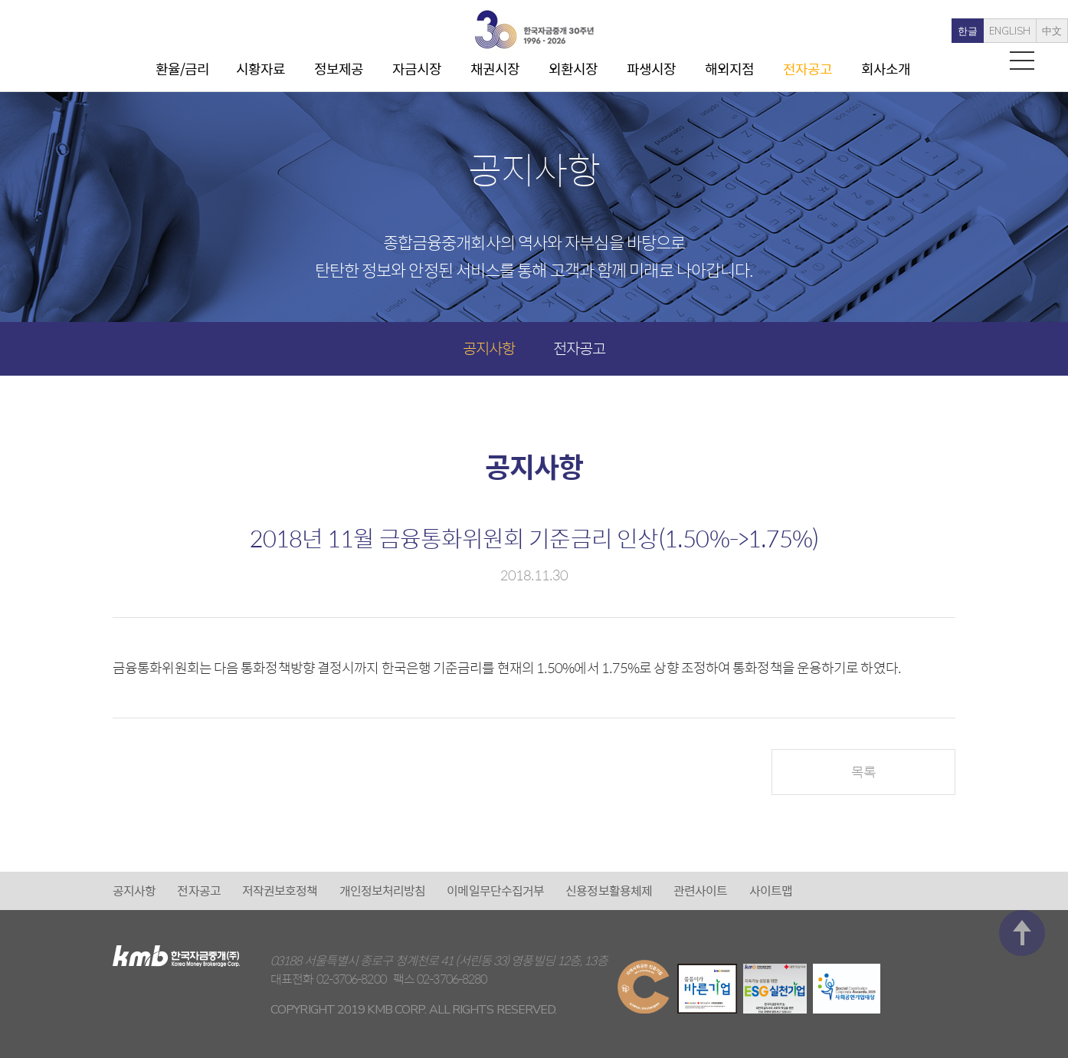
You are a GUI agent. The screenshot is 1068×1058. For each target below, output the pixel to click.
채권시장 (494, 68)
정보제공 (338, 68)
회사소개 (885, 68)
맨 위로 (1022, 826)
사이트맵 (770, 890)
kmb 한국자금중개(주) (534, 29)
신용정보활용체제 (608, 890)
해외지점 (729, 68)
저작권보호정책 (280, 890)
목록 (863, 771)
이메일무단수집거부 (495, 890)
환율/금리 (183, 68)
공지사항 (489, 348)
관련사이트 (700, 890)
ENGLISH (977, 31)
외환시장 (573, 68)
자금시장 (416, 68)
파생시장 (651, 68)
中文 (1019, 31)
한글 (935, 31)
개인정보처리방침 (382, 890)
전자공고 (807, 68)
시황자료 (260, 68)
